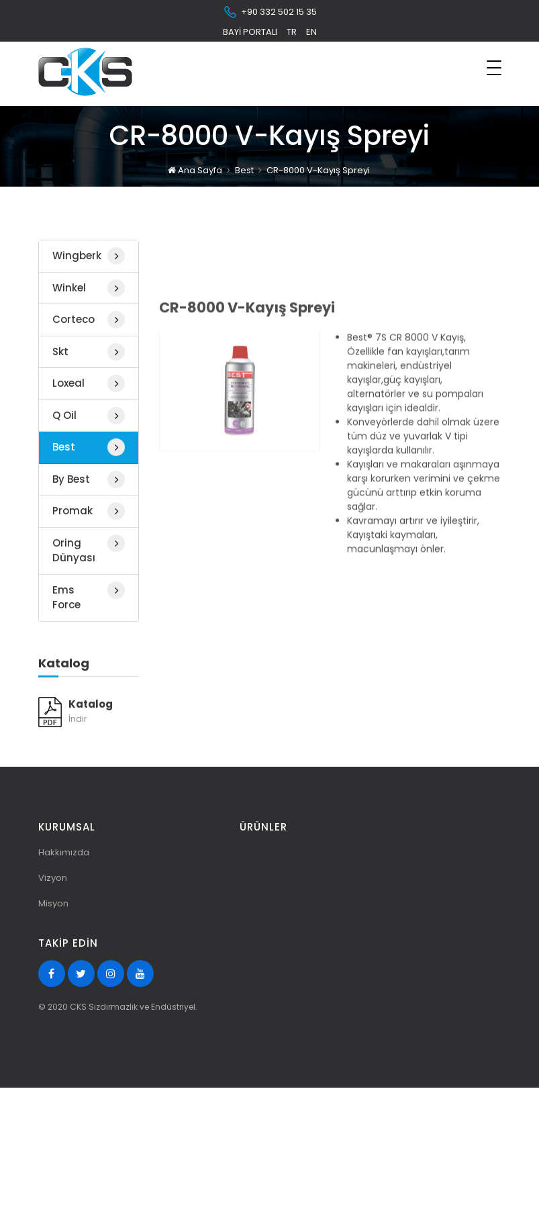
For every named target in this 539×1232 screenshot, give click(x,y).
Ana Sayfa (195, 166)
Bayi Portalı (250, 32)
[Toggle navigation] (494, 67)
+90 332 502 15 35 (270, 12)
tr (292, 32)
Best (244, 166)
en (311, 32)
